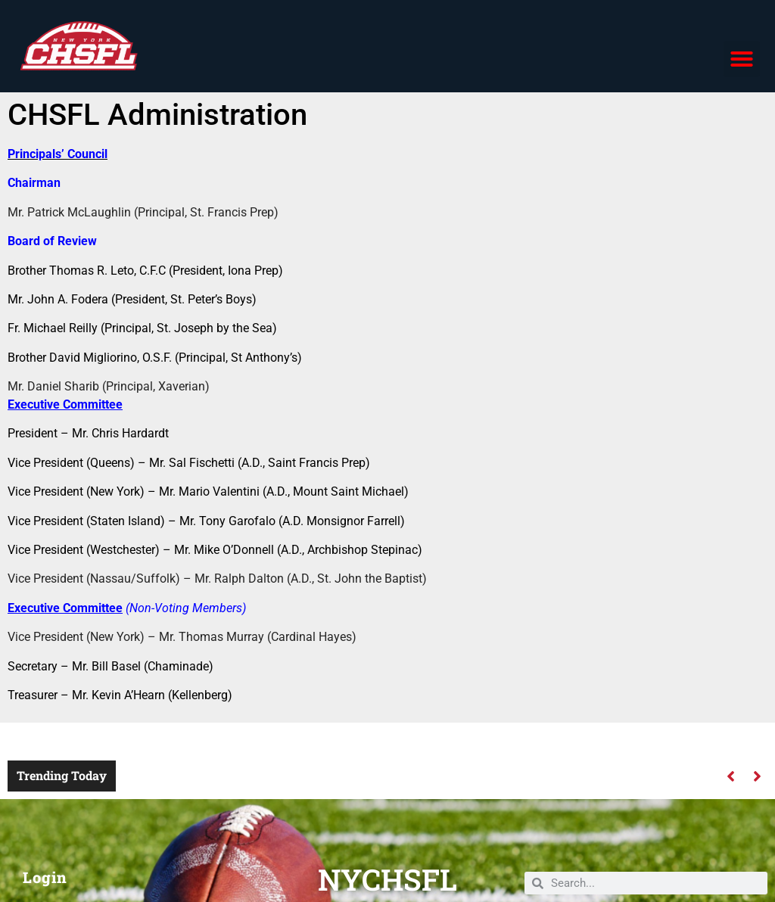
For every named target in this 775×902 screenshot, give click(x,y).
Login (45, 877)
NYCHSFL (387, 879)
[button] (742, 59)
